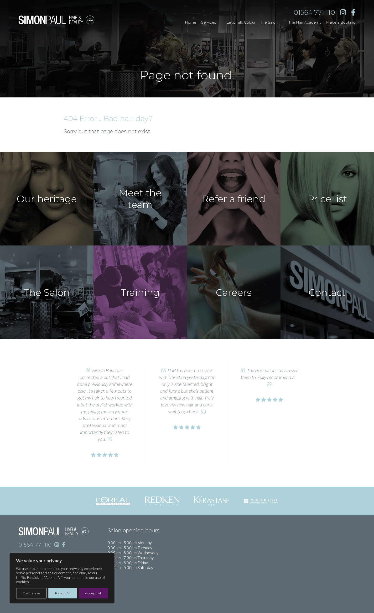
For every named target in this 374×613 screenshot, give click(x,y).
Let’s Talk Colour (241, 22)
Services (208, 22)
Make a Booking (340, 22)
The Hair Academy (304, 22)
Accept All (93, 593)
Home (190, 22)
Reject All (62, 593)
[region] (62, 578)
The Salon (269, 22)
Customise (31, 593)
